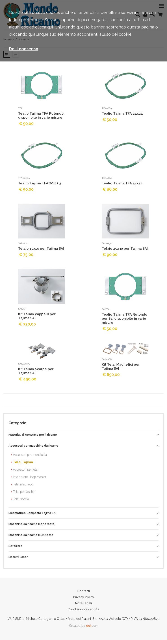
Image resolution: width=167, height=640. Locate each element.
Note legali (83, 603)
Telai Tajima (23, 462)
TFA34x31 (107, 178)
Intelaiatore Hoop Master (29, 477)
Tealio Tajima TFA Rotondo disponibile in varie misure (41, 115)
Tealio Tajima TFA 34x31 (122, 183)
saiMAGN (107, 359)
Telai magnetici (23, 484)
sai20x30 (107, 243)
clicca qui (44, 27)
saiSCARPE (24, 364)
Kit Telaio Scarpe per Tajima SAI (36, 371)
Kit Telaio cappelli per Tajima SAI (37, 316)
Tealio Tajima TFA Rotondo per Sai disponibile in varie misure (124, 318)
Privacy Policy (83, 597)
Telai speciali (21, 499)
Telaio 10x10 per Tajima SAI (41, 249)
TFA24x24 (107, 108)
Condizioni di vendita (83, 609)
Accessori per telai (25, 469)
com (92, 625)
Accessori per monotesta (30, 455)
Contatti (83, 591)
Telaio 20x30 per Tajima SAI (125, 249)
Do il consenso (23, 48)
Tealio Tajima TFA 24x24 (122, 113)
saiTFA (106, 309)
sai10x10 (23, 243)
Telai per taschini (24, 492)
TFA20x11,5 (24, 178)
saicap (22, 309)
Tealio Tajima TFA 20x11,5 (39, 183)
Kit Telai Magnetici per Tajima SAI (121, 367)
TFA (20, 108)
